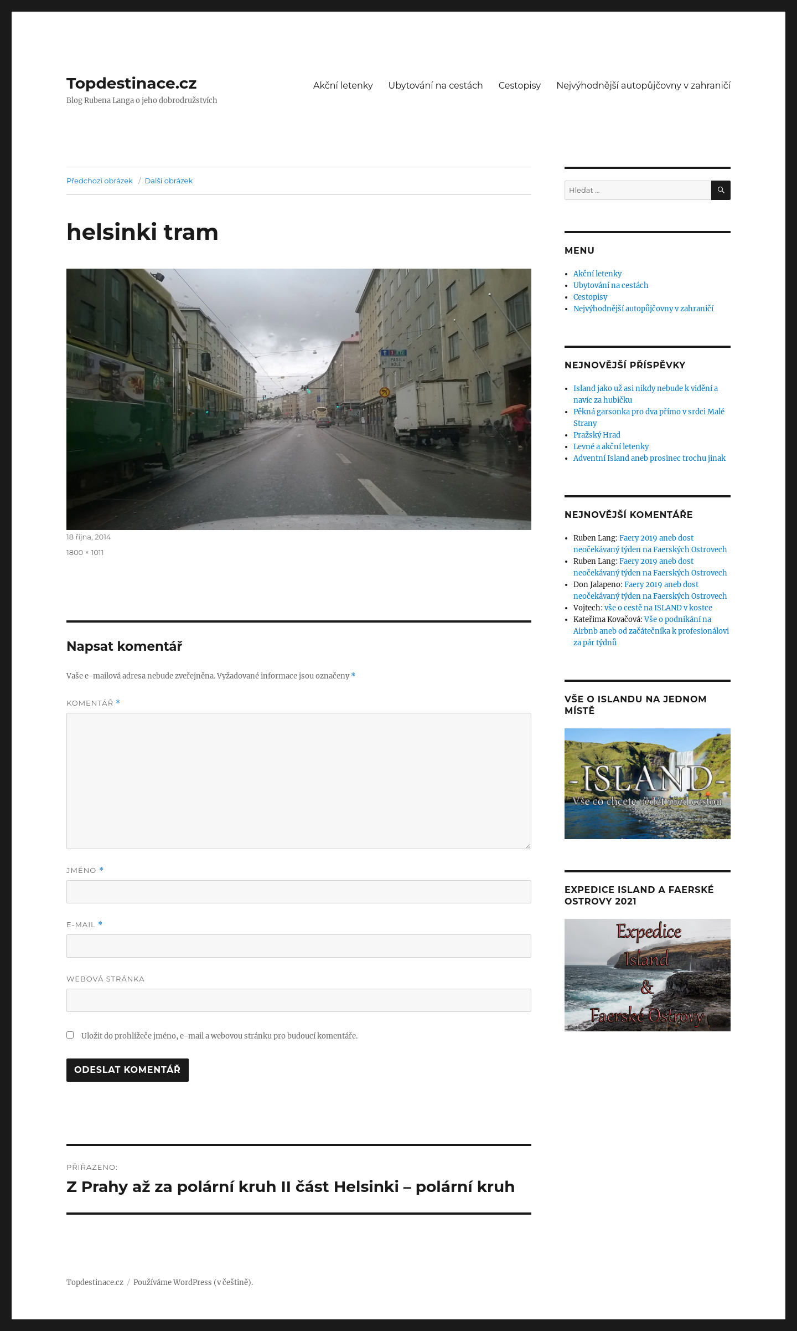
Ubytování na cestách (436, 85)
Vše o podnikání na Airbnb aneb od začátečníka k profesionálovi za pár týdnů (651, 631)
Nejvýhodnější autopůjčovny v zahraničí (643, 85)
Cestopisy (520, 85)
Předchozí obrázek (99, 180)
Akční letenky (343, 85)
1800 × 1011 (84, 552)
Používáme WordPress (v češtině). (193, 1282)
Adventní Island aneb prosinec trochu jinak (649, 458)
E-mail (84, 924)
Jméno (85, 870)
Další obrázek (169, 180)
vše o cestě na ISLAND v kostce (658, 608)
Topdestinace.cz (131, 83)
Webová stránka (105, 978)
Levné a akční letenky (611, 446)
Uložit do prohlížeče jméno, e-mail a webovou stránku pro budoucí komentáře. (219, 1036)
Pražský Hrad (596, 435)
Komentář (93, 703)
